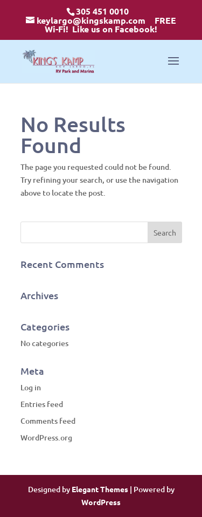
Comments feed (47, 421)
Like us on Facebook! (114, 29)
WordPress (101, 502)
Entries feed (41, 404)
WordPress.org (46, 437)
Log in (30, 387)
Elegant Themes (100, 489)
